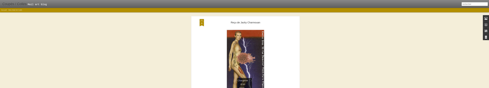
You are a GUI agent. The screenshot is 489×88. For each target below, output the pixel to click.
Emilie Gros (256, 46)
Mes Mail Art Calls (15, 10)
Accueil (4, 10)
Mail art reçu (249, 49)
